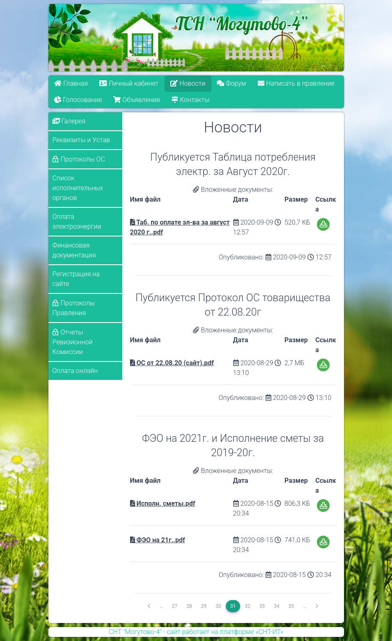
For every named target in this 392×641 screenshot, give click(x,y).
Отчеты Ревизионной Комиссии (73, 342)
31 (233, 606)
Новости (187, 83)
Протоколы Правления (74, 308)
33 (262, 606)
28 (189, 606)
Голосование (78, 100)
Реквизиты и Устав (81, 140)
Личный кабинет (128, 83)
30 (218, 606)
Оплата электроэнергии (77, 221)
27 (175, 606)
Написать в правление (296, 83)
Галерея (69, 121)
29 (204, 606)
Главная (71, 83)
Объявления (137, 100)
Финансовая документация (74, 250)
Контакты (191, 100)
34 (277, 606)
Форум (231, 83)
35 (291, 606)
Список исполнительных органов (78, 188)
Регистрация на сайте (76, 279)
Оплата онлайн (75, 371)
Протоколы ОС (83, 159)
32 (247, 606)
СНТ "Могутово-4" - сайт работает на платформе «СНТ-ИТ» (196, 632)
